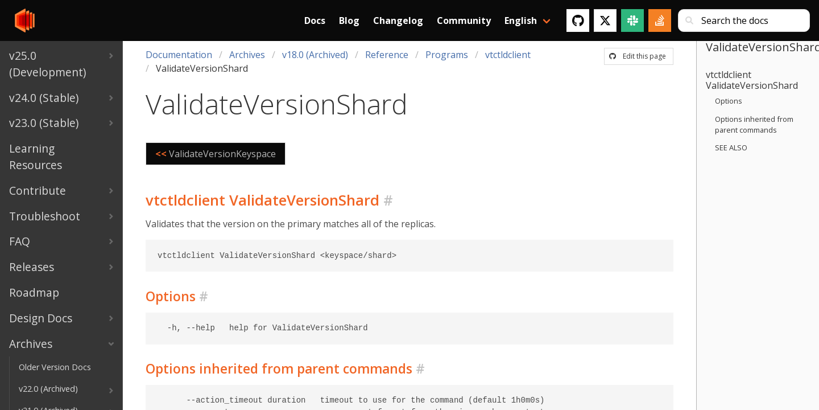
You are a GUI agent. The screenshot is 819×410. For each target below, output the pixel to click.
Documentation (179, 54)
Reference (386, 54)
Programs (446, 54)
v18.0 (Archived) (315, 54)
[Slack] (632, 20)
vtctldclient (508, 54)
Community (464, 20)
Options (728, 101)
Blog (349, 20)
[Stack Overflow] (659, 20)
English (520, 20)
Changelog (398, 20)
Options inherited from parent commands (754, 124)
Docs (314, 20)
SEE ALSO (731, 147)
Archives (247, 54)
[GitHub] (577, 20)
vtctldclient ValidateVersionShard (752, 80)
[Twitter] (605, 20)
